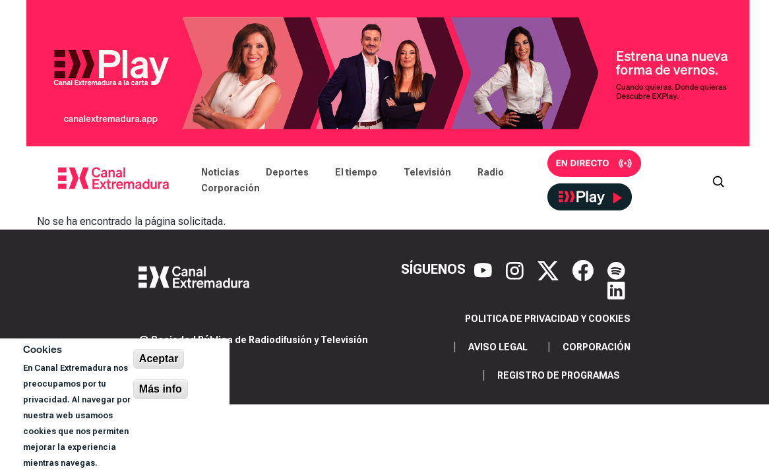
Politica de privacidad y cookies (548, 318)
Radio (490, 172)
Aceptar (159, 358)
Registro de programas (558, 375)
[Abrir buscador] (718, 180)
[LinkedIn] (616, 289)
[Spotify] (616, 269)
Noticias (220, 172)
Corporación (230, 188)
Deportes (287, 172)
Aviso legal (498, 347)
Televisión (427, 172)
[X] (550, 269)
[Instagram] (516, 269)
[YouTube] (484, 269)
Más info (160, 389)
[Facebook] (584, 269)
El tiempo (356, 172)
